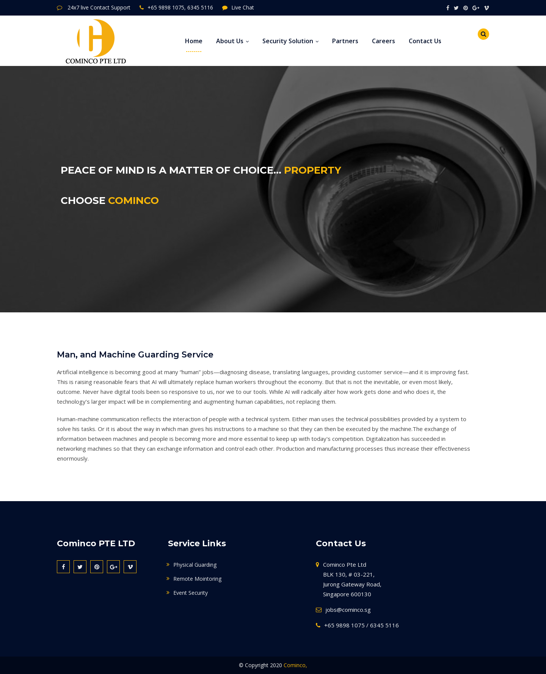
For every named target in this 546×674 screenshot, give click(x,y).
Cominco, (295, 665)
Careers (383, 41)
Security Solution (290, 41)
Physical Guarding (195, 564)
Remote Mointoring (197, 578)
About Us (232, 41)
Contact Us (425, 41)
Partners (345, 41)
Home (193, 41)
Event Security (190, 592)
